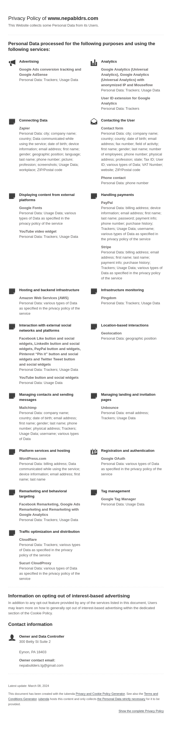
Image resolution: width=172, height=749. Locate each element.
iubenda (43, 699)
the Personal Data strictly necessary (121, 699)
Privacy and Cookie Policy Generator (100, 693)
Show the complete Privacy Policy (141, 711)
